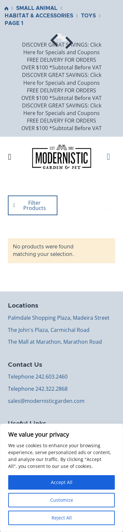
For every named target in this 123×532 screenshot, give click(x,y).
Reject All (61, 518)
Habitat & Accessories (39, 15)
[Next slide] (64, 38)
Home (6, 8)
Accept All (61, 482)
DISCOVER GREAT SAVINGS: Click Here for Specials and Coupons (61, 48)
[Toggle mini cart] (111, 156)
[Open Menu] (9, 157)
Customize (61, 500)
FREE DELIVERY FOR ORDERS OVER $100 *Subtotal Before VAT (61, 63)
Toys (88, 15)
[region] (61, 478)
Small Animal (36, 8)
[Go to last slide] (59, 36)
